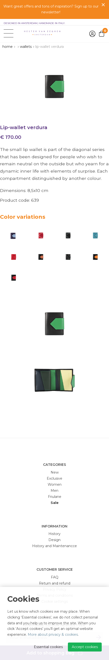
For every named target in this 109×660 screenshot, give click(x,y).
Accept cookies (85, 647)
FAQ (54, 577)
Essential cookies (48, 647)
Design (54, 540)
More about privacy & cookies (53, 634)
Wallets (26, 46)
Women (55, 484)
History (54, 534)
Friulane (54, 496)
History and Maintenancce (54, 546)
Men (54, 490)
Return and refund (54, 583)
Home (7, 46)
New (55, 472)
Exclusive (54, 478)
